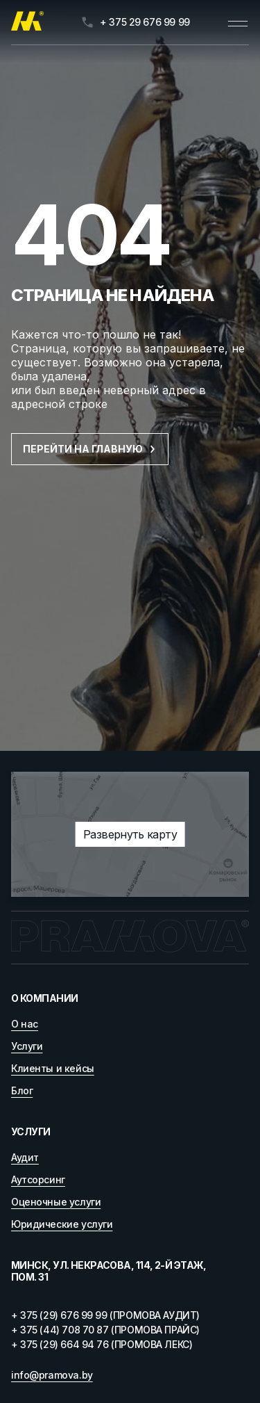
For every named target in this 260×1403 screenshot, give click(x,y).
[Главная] (27, 22)
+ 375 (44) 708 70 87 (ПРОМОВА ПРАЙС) (105, 1330)
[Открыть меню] (238, 22)
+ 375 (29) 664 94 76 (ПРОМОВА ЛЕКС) (101, 1344)
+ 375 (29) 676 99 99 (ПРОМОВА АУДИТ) (105, 1315)
